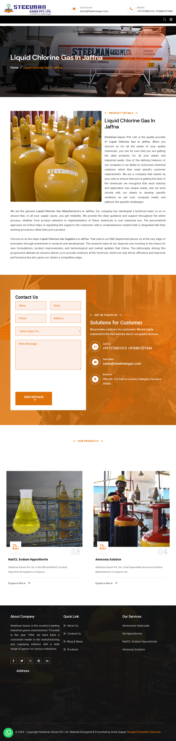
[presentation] (40, 381)
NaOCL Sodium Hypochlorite (115, 559)
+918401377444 (164, 11)
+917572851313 (145, 11)
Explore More (19, 583)
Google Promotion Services (144, 732)
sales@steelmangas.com (94, 11)
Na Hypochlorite (19, 559)
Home (14, 67)
